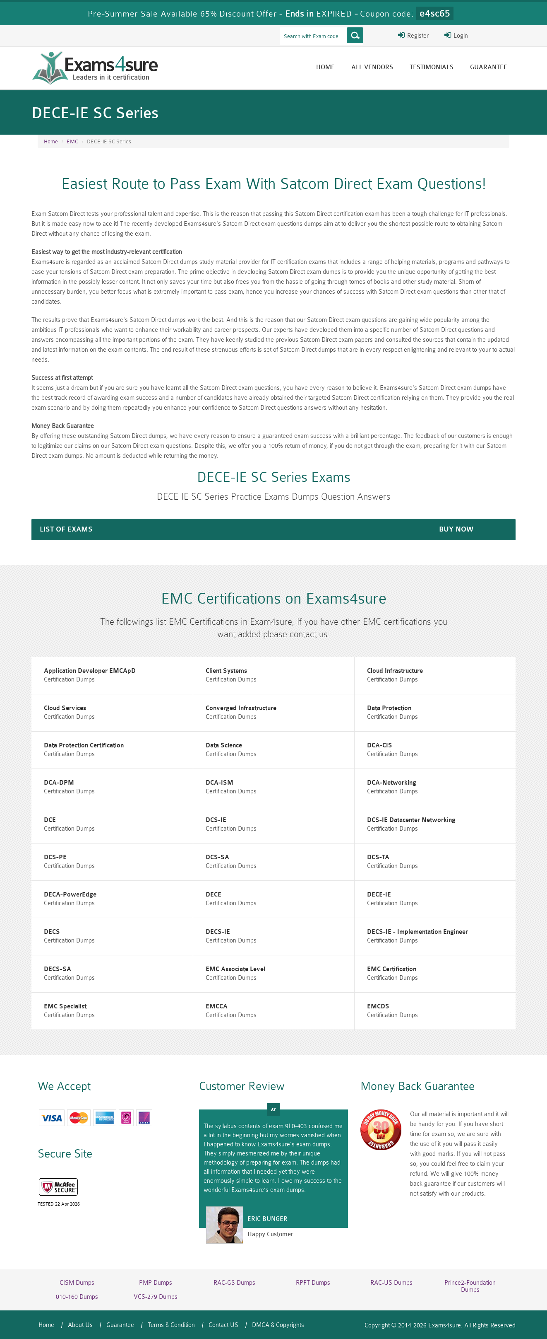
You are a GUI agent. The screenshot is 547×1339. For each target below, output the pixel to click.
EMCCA (217, 1006)
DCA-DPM (59, 782)
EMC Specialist (65, 1006)
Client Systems (226, 670)
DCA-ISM (219, 782)
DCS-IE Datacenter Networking (411, 820)
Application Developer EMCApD (90, 670)
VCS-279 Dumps (156, 1296)
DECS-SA (57, 969)
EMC (72, 141)
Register (413, 35)
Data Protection (389, 708)
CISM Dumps (77, 1282)
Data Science (224, 745)
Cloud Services (65, 708)
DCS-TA (378, 857)
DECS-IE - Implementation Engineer (417, 931)
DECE (213, 894)
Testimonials (431, 67)
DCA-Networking (391, 782)
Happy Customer (270, 1234)
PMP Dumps (155, 1282)
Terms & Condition (171, 1325)
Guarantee (488, 67)
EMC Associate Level (235, 969)
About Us (80, 1325)
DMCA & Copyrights (278, 1325)
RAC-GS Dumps (234, 1282)
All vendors (372, 67)
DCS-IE (216, 820)
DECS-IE (218, 931)
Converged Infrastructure (241, 708)
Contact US (223, 1325)
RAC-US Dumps (391, 1282)
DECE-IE (379, 894)
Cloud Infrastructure (395, 670)
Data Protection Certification (84, 745)
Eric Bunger (267, 1219)
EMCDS (378, 1006)
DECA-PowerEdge (70, 894)
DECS (52, 931)
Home (325, 67)
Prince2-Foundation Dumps (470, 1286)
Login (456, 35)
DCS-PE (55, 857)
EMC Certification (391, 969)
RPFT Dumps (313, 1282)
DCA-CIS (379, 745)
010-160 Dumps (77, 1296)
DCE (50, 820)
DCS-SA (217, 857)
